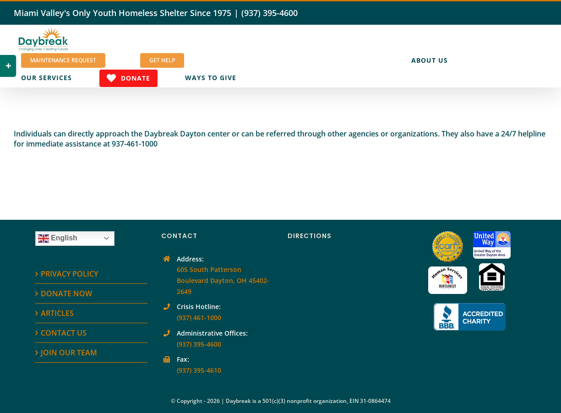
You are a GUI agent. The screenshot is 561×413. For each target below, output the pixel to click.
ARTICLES (57, 313)
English (57, 238)
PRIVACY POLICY (69, 274)
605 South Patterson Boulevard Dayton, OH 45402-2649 (223, 280)
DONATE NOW (66, 293)
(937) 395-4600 (269, 12)
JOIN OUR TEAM (69, 353)
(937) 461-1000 (199, 317)
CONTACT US (64, 333)
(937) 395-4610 (199, 370)
